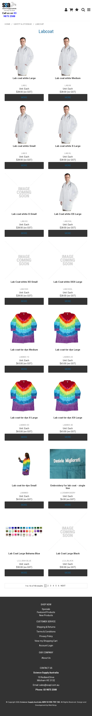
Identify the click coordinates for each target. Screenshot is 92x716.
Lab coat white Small (24, 146)
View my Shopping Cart (46, 641)
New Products (46, 615)
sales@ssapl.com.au (49, 685)
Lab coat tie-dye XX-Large (68, 417)
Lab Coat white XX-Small (24, 281)
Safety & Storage (23, 24)
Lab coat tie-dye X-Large (24, 417)
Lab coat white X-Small (24, 214)
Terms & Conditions (46, 631)
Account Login (46, 645)
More (24, 97)
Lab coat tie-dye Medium (24, 349)
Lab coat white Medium (68, 78)
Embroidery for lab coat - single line (67, 487)
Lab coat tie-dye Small (24, 485)
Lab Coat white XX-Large (67, 214)
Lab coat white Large (24, 78)
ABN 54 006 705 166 (51, 702)
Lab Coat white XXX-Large (68, 281)
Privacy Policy (46, 636)
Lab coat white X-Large (68, 146)
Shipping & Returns (46, 627)
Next (63, 586)
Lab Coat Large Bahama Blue (24, 553)
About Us (46, 658)
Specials (46, 609)
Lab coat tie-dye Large (67, 349)
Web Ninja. (52, 705)
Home (7, 24)
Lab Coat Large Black (68, 553)
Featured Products (46, 612)
